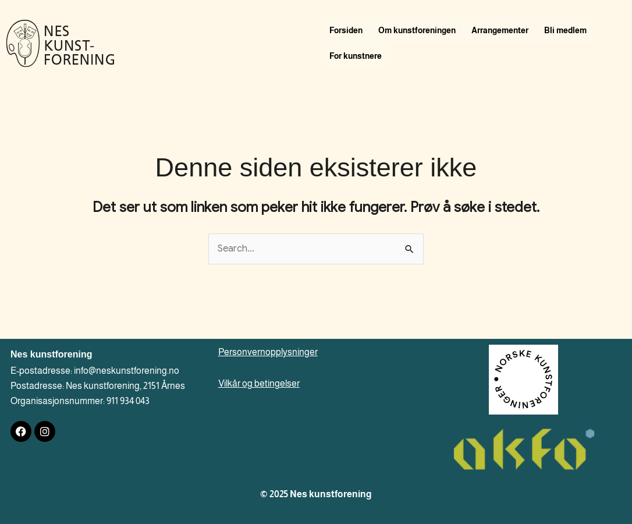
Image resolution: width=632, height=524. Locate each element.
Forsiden (347, 30)
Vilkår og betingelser (259, 383)
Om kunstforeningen (420, 30)
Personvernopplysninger (268, 352)
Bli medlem (572, 30)
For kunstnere (357, 56)
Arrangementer (504, 30)
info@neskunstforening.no (126, 371)
